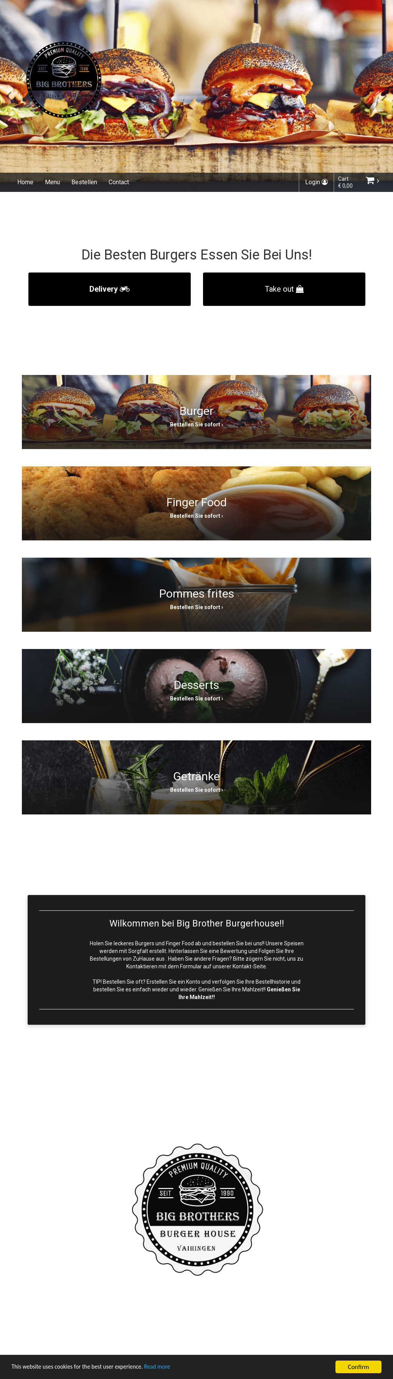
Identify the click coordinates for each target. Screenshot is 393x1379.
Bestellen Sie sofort (195, 424)
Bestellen (84, 182)
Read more (172, 1368)
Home (25, 182)
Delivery (109, 289)
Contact (119, 182)
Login (316, 182)
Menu (52, 182)
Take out (284, 289)
